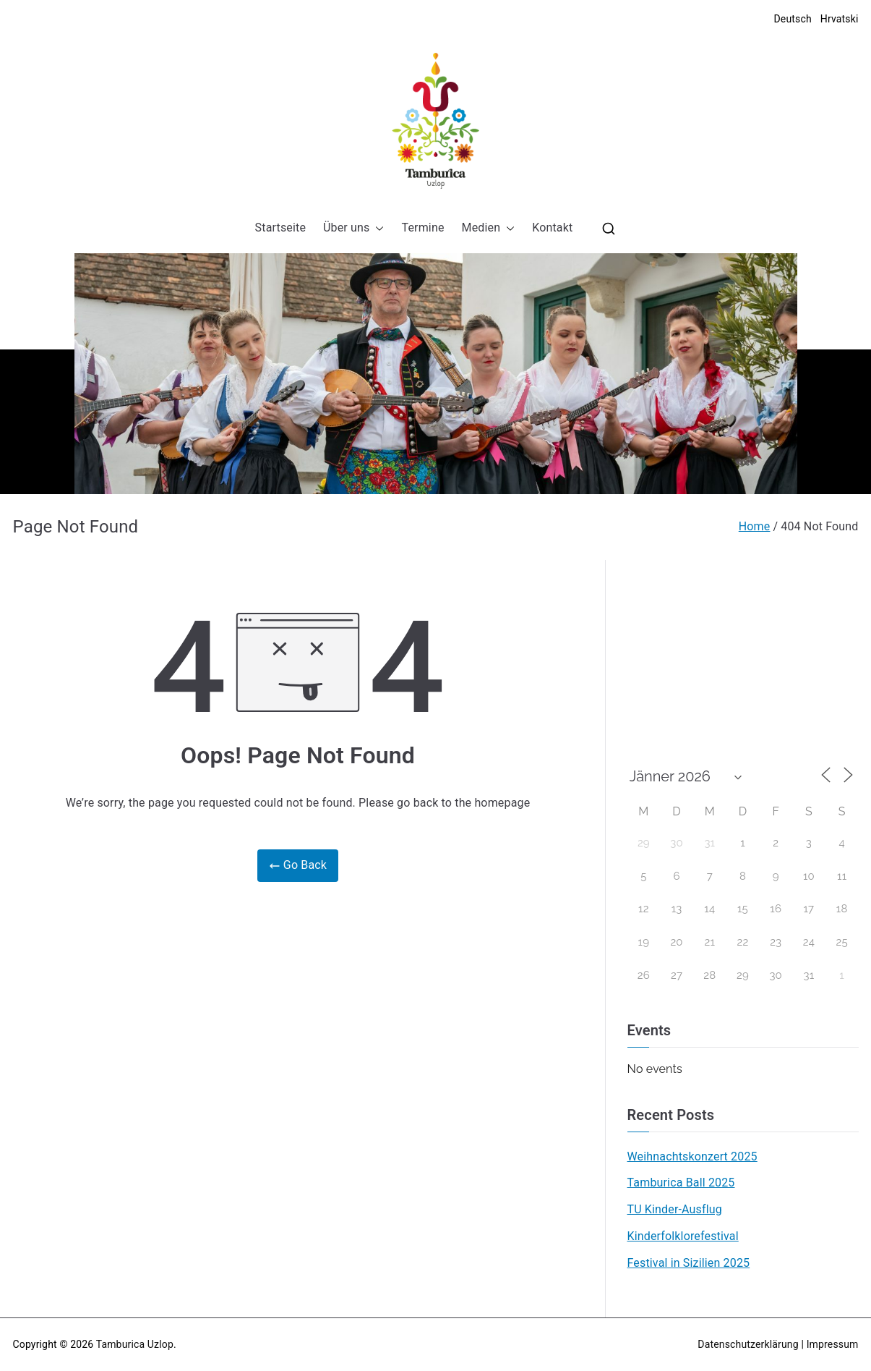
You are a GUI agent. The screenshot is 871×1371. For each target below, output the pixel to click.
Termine (422, 227)
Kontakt (552, 227)
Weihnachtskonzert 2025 (692, 1156)
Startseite (280, 227)
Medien (488, 228)
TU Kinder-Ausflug (674, 1209)
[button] (376, 228)
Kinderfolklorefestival (683, 1236)
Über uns (353, 228)
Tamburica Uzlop (134, 1344)
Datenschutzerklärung (748, 1344)
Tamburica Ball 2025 (681, 1182)
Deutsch (792, 19)
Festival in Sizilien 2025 (688, 1263)
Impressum (833, 1344)
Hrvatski (839, 19)
